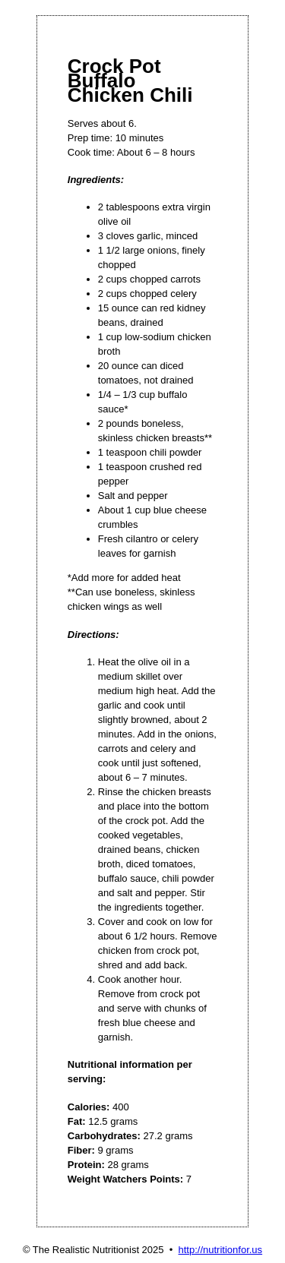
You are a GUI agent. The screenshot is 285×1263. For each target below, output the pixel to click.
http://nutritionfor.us (221, 1249)
